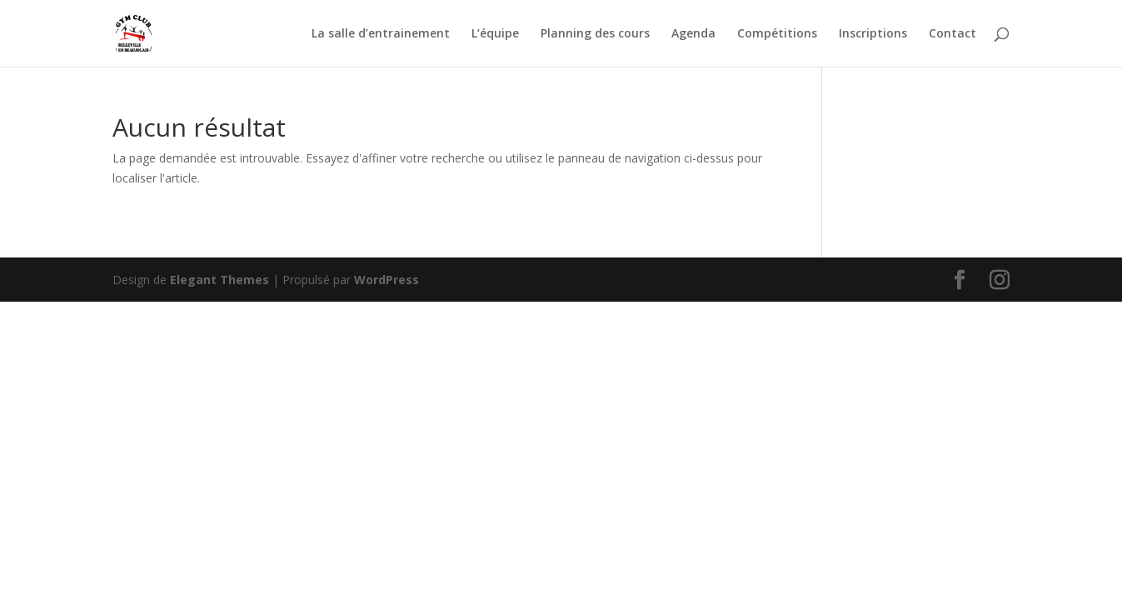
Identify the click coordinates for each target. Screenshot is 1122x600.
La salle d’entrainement (381, 34)
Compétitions (777, 34)
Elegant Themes (219, 280)
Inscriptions (873, 34)
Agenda (693, 34)
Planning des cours (595, 34)
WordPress (386, 280)
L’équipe (495, 34)
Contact (952, 34)
